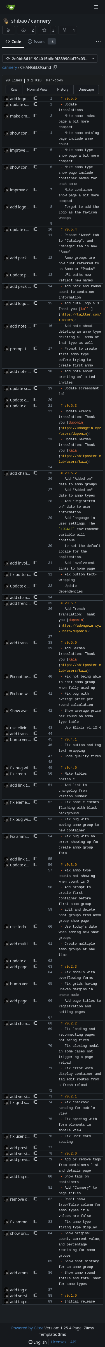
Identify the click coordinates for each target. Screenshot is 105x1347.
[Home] (10, 7)
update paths (22, 275)
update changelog (26, 229)
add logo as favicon (28, 98)
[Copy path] (55, 67)
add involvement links (30, 563)
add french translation (30, 603)
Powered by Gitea (27, 1327)
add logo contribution (30, 303)
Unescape (86, 89)
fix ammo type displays (31, 1221)
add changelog (24, 1023)
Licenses (58, 1341)
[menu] (38, 1342)
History (62, 89)
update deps (21, 586)
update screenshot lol (30, 388)
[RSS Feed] (8, 30)
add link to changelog (30, 785)
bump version (23, 739)
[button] (35, 99)
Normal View (37, 89)
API (73, 1341)
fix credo (18, 773)
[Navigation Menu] (96, 6)
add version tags (25, 1096)
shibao (19, 20)
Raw (14, 89)
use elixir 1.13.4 (24, 727)
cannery (41, 20)
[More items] (98, 42)
